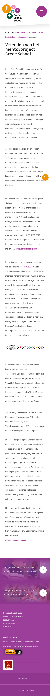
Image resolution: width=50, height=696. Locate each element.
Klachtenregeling (32, 646)
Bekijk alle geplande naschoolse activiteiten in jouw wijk (19, 592)
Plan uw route (10, 623)
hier (7, 185)
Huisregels (7, 646)
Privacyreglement (19, 646)
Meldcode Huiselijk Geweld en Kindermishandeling (21, 642)
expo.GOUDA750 (26, 266)
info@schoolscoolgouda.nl (27, 248)
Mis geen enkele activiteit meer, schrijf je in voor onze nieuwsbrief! (20, 569)
